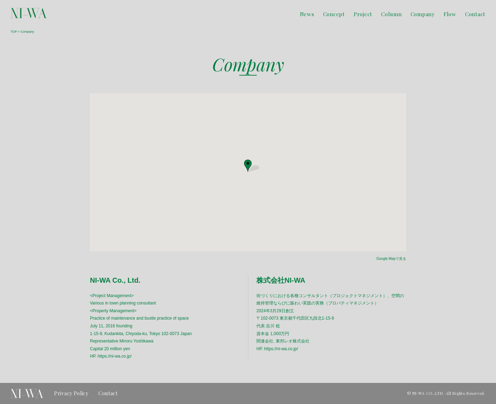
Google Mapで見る (391, 259)
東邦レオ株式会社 (292, 341)
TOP (14, 31)
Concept (334, 14)
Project (363, 14)
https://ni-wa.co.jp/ (115, 356)
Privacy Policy (71, 393)
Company (423, 14)
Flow (450, 14)
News (307, 14)
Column (391, 14)
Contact (475, 14)
